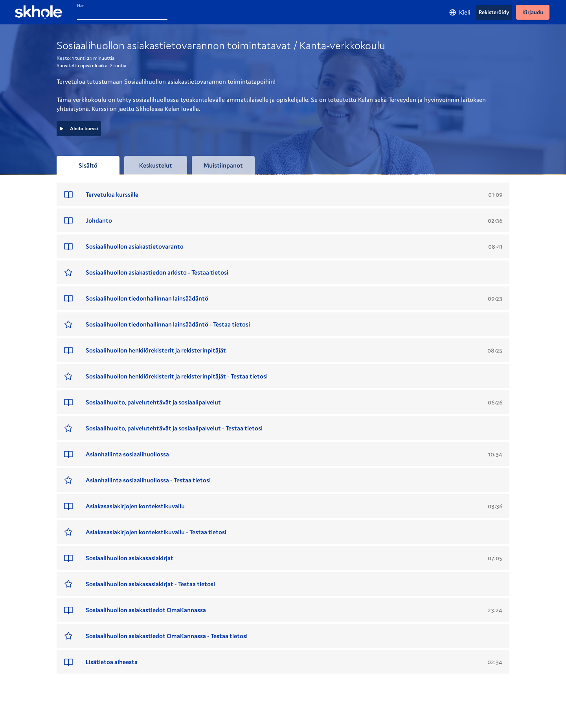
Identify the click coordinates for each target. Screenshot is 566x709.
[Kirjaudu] (532, 12)
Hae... (82, 5)
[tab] (88, 165)
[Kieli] (460, 12)
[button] (283, 194)
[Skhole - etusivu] (38, 12)
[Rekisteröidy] (494, 12)
